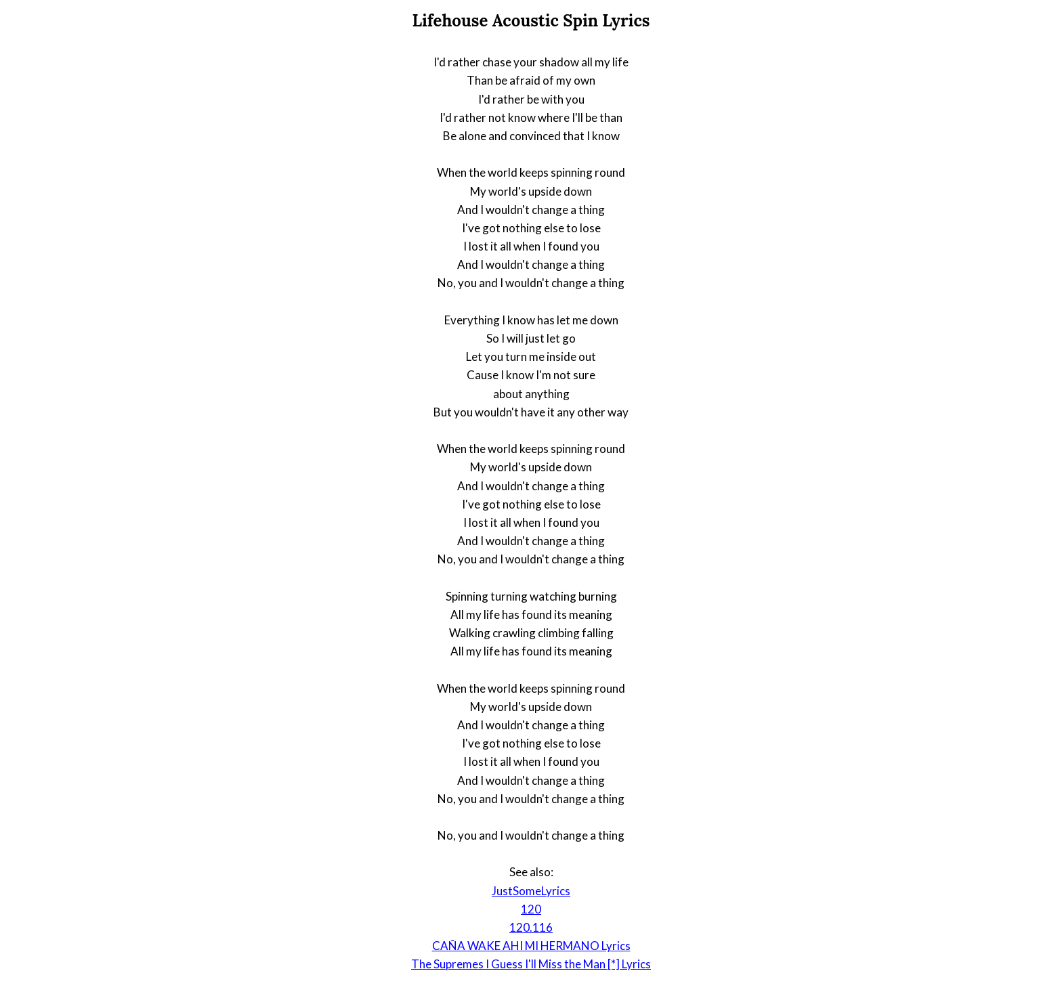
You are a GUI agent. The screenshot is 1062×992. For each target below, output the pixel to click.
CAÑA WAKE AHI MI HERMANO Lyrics (531, 946)
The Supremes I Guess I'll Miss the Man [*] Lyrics (531, 964)
